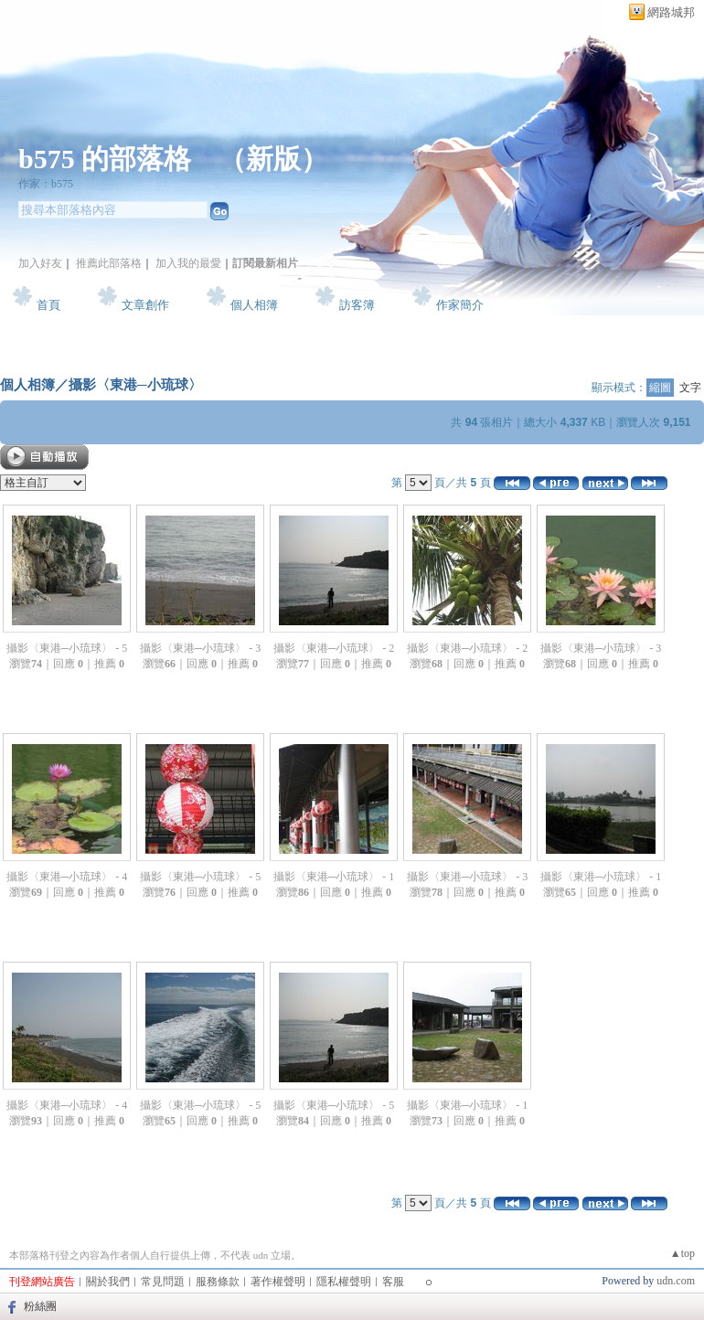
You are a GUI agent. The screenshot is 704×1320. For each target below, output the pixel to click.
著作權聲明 (278, 1281)
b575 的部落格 (104, 159)
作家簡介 (460, 305)
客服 (393, 1281)
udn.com (675, 1280)
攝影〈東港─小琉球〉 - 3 (200, 648)
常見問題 (163, 1281)
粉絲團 (40, 1306)
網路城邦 (671, 12)
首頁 (48, 305)
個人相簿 (254, 305)
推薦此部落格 (109, 263)
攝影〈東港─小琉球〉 (135, 384)
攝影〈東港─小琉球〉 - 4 (67, 876)
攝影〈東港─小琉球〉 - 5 (67, 648)
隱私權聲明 (343, 1281)
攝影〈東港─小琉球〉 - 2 (334, 648)
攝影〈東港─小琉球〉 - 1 (334, 876)
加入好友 (40, 263)
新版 (273, 159)
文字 (690, 387)
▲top (682, 1253)
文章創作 (145, 305)
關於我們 (108, 1281)
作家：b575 (45, 183)
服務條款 (218, 1281)
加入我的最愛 (188, 263)
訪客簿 (357, 305)
